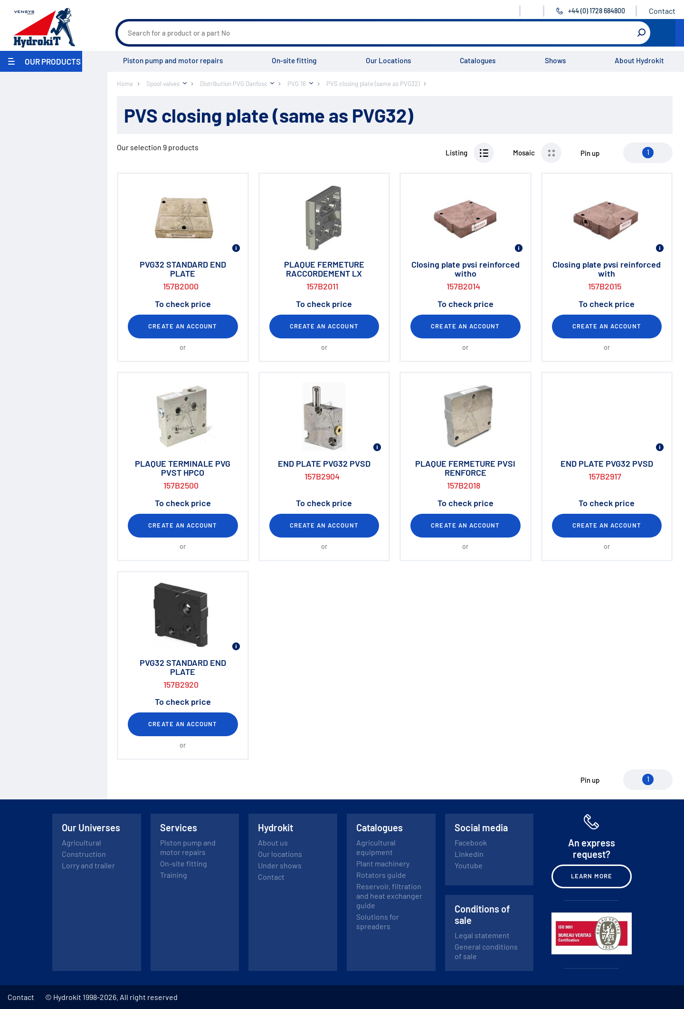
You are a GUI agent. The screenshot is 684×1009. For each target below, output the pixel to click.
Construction (84, 853)
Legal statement (482, 935)
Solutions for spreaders (377, 921)
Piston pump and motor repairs (173, 60)
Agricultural (81, 842)
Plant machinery (382, 863)
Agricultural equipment (376, 847)
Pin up (589, 153)
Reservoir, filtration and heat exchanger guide (389, 896)
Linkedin (469, 853)
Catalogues (477, 60)
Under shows (280, 865)
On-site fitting (294, 60)
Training (173, 874)
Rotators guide (381, 874)
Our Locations (388, 60)
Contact (662, 10)
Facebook (471, 842)
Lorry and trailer (88, 865)
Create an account (182, 326)
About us (273, 842)
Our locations (280, 853)
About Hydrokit (639, 60)
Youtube (469, 865)
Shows (555, 60)
